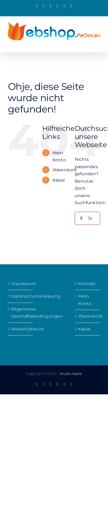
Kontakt (87, 283)
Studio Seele (71, 373)
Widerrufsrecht (20, 329)
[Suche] (81, 218)
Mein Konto (84, 300)
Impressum (20, 283)
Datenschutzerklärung (20, 296)
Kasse (59, 180)
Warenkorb (65, 169)
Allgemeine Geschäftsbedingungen (20, 313)
